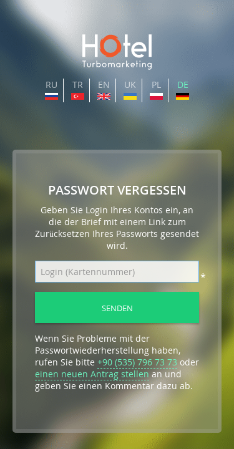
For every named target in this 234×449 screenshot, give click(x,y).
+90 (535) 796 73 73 (137, 362)
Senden (117, 308)
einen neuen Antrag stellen (92, 374)
